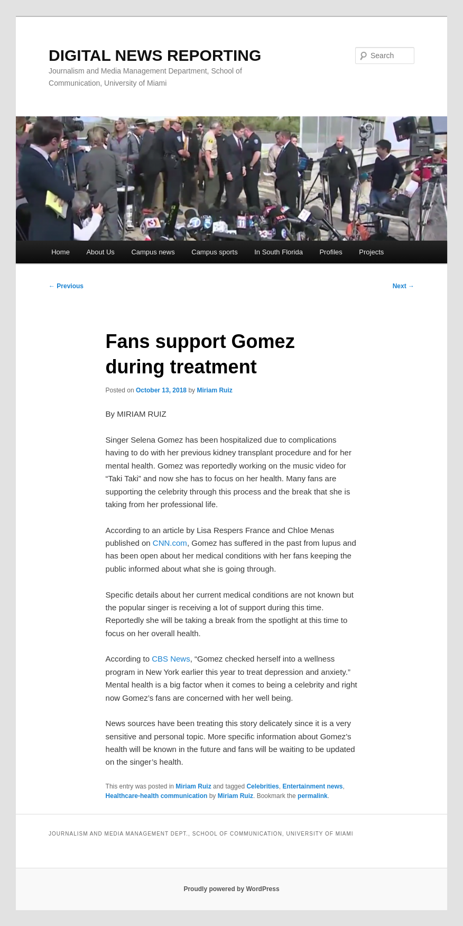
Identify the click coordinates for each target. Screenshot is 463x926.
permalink (313, 796)
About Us (100, 252)
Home (60, 252)
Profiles (330, 252)
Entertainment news (312, 786)
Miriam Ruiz (214, 390)
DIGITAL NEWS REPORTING (155, 55)
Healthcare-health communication (157, 796)
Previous (66, 286)
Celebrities (262, 786)
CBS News (171, 658)
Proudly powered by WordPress (231, 889)
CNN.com (170, 542)
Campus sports (214, 252)
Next (403, 286)
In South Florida (278, 252)
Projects (371, 252)
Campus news (152, 252)
